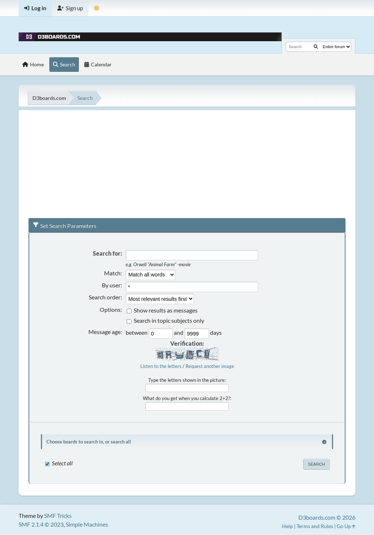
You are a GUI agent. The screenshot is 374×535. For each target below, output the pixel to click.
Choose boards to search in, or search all (88, 442)
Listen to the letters (161, 366)
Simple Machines (87, 524)
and (179, 332)
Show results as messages (166, 310)
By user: (112, 285)
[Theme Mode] (96, 8)
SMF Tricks (58, 515)
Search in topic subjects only (169, 320)
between (137, 332)
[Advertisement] (187, 161)
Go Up (346, 526)
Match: (113, 273)
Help (287, 526)
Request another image (210, 366)
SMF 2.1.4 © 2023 (41, 524)
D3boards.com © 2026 (326, 517)
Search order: (105, 297)
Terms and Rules (315, 526)
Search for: (107, 253)
